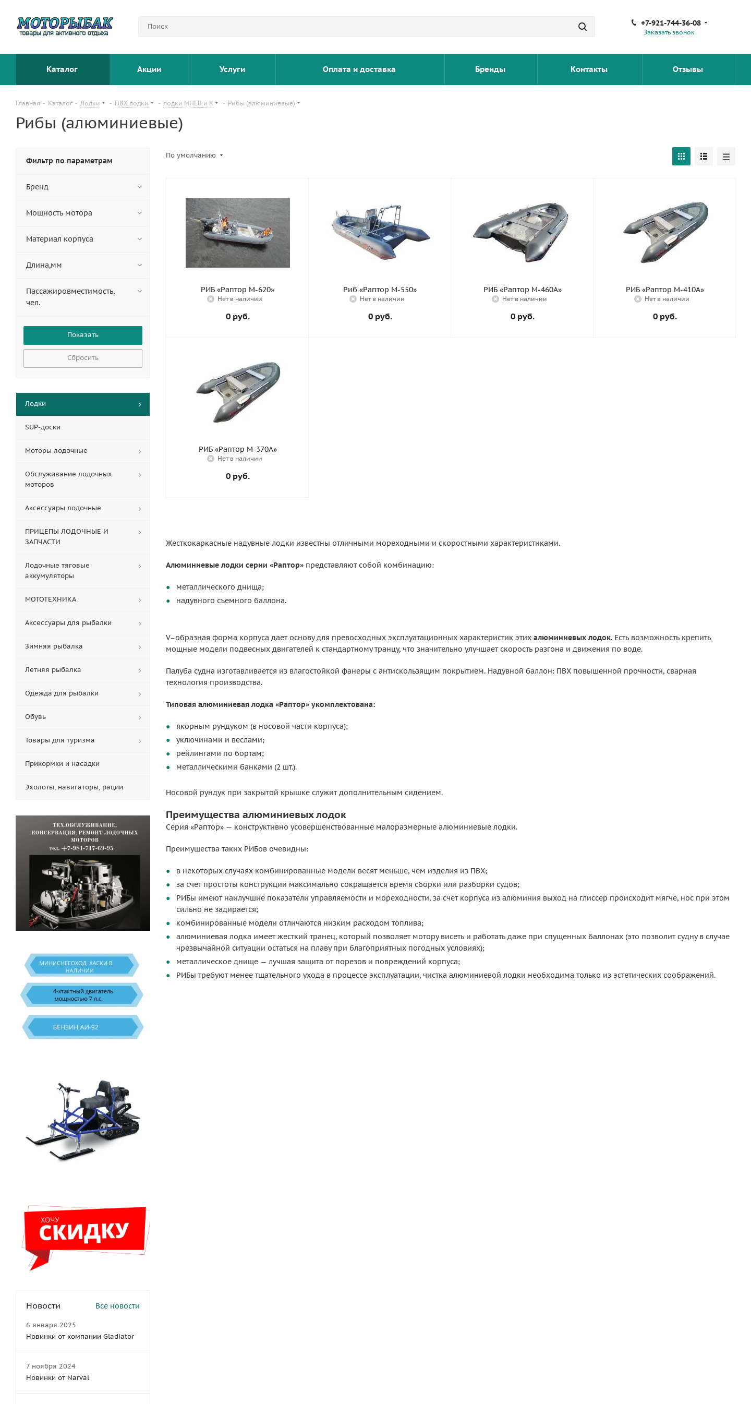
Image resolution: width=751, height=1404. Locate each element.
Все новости (117, 1306)
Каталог (62, 69)
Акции (150, 69)
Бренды (491, 69)
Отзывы (689, 69)
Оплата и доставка (360, 69)
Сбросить (83, 357)
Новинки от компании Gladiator (80, 1336)
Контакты (590, 69)
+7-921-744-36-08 (671, 23)
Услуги (233, 69)
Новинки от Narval (57, 1377)
